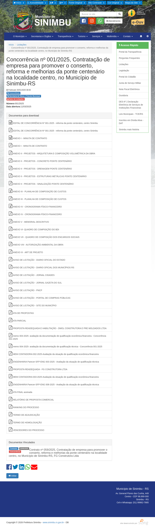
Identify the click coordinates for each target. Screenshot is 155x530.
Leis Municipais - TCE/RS (131, 114)
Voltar (12, 476)
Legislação (124, 70)
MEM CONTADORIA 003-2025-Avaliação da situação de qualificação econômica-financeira (54, 376)
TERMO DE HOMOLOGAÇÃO (25, 422)
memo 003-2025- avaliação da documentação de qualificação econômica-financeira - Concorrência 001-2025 (57, 336)
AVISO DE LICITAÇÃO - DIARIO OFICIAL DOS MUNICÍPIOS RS (41, 267)
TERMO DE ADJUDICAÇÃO (24, 414)
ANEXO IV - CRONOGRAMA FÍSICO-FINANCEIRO (35, 206)
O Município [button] (20, 36)
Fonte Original (77, 3)
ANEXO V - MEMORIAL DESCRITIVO (29, 221)
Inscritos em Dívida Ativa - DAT (131, 121)
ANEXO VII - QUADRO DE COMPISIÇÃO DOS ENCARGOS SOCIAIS (44, 236)
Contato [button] (128, 36)
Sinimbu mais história (129, 129)
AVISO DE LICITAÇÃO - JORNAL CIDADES (31, 274)
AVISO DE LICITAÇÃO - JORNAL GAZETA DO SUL (35, 282)
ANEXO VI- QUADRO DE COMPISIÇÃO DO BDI (34, 229)
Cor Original (115, 3)
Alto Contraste (96, 3)
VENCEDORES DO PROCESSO (26, 429)
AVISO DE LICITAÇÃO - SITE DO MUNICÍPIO (32, 305)
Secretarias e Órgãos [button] (42, 36)
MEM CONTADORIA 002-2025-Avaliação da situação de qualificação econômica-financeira (54, 353)
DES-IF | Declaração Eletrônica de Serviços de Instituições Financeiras (131, 104)
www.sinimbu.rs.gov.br (53, 522)
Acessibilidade (37, 3)
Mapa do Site (133, 3)
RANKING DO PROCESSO (24, 406)
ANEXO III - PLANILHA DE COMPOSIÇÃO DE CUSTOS (37, 191)
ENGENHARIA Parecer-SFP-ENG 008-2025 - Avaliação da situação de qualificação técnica (54, 384)
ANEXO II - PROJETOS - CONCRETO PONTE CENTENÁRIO (40, 160)
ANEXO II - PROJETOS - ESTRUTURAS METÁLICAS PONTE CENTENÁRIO (48, 175)
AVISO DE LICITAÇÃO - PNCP (25, 289)
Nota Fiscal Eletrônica (129, 89)
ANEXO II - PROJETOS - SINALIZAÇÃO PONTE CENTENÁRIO (41, 183)
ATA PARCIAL (17, 320)
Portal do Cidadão (127, 77)
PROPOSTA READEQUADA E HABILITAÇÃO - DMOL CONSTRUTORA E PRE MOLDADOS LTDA (58, 327)
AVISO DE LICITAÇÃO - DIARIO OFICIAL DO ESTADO (37, 259)
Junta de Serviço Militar (130, 83)
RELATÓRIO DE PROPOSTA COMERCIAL (31, 399)
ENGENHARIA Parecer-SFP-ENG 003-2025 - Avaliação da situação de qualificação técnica (54, 361)
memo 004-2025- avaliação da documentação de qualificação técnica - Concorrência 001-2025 (55, 346)
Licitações (21, 44)
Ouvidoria (123, 95)
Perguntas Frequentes (129, 58)
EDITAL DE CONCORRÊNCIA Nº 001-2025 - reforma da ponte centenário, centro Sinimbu (53, 122)
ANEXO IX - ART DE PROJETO (26, 251)
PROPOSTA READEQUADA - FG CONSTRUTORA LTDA (38, 368)
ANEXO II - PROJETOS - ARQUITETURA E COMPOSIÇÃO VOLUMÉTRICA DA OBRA (52, 153)
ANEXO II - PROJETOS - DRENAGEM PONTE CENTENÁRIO (40, 168)
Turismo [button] (83, 36)
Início (19, 3)
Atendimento (113, 21)
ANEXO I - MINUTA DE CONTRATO (28, 137)
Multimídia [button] (113, 36)
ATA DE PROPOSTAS (21, 312)
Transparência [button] (65, 36)
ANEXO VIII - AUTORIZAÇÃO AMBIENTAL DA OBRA (36, 244)
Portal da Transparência (130, 52)
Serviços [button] (97, 36)
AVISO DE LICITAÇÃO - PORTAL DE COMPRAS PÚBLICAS (39, 297)
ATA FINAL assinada (20, 391)
